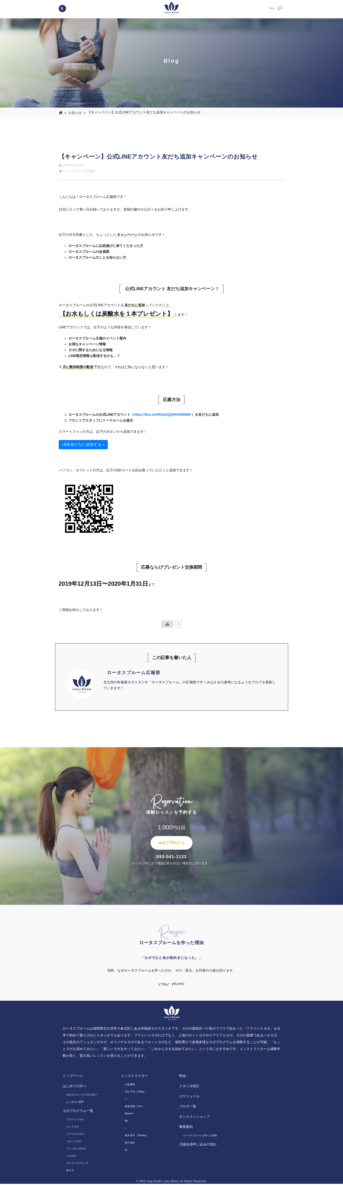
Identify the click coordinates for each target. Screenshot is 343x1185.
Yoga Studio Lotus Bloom (162, 1182)
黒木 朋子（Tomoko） (137, 1136)
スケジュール (189, 1097)
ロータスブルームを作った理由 (200, 1136)
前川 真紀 (130, 1144)
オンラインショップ (194, 1118)
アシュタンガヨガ (76, 1149)
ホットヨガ (73, 1127)
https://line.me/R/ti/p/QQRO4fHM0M (162, 414)
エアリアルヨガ (75, 1135)
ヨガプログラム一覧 (78, 1112)
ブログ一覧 (187, 1107)
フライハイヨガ (75, 1120)
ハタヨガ (71, 1157)
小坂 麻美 (130, 1085)
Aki (126, 1122)
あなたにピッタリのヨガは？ (82, 1095)
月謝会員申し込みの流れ (198, 1145)
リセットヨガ (74, 1142)
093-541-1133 (171, 856)
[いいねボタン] (167, 624)
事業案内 (186, 1128)
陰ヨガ (70, 1171)
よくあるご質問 (75, 1103)
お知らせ (75, 113)
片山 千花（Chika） (135, 1093)
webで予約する (171, 843)
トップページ (73, 1077)
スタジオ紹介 (189, 1087)
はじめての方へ (74, 1087)
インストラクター (134, 1077)
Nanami (129, 1114)
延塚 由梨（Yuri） (134, 1107)
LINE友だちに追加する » (83, 444)
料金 (182, 1077)
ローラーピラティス (77, 1164)
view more (171, 984)
